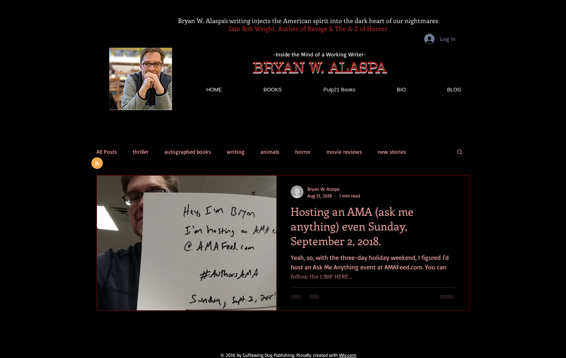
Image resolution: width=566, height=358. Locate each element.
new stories (392, 151)
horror (303, 151)
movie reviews (344, 151)
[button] (460, 152)
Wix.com (347, 355)
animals (270, 151)
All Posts (107, 151)
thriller (141, 151)
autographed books (187, 151)
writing (236, 151)
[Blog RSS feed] (97, 163)
